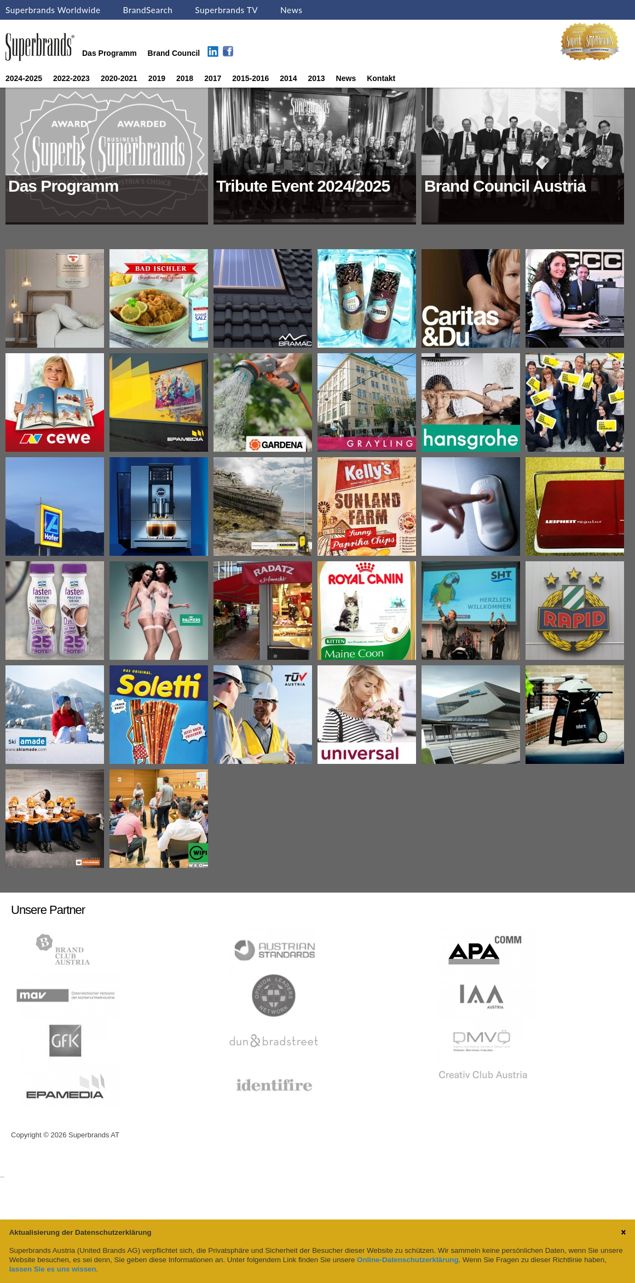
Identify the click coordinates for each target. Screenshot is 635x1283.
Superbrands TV (226, 10)
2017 (212, 78)
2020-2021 (119, 78)
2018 (184, 78)
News (291, 10)
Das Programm (109, 53)
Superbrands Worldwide (53, 10)
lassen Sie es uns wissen (52, 1269)
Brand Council (174, 53)
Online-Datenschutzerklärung (407, 1260)
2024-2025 (23, 78)
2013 (316, 78)
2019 (156, 78)
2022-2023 (71, 78)
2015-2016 (250, 78)
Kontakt (381, 78)
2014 (288, 78)
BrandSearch (147, 10)
